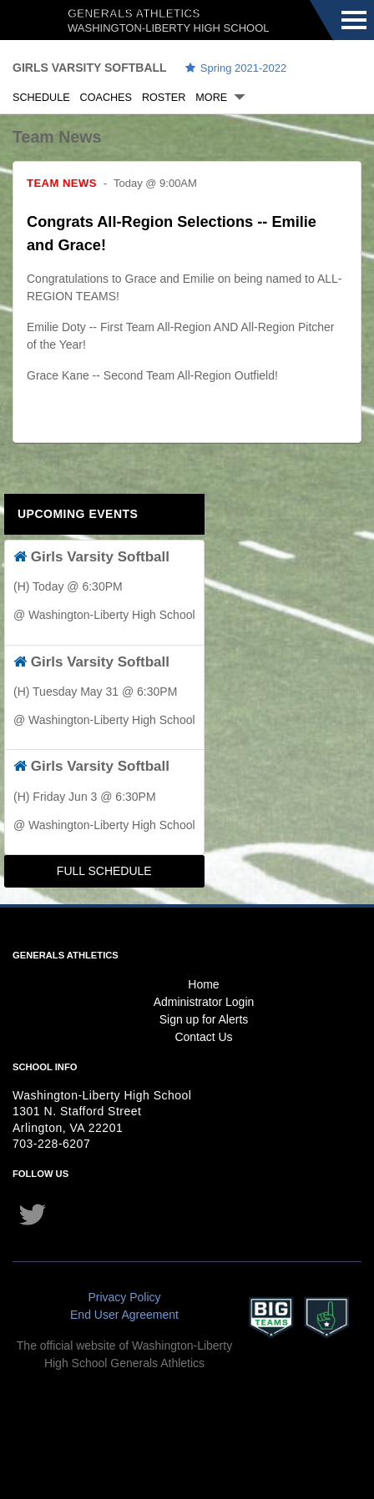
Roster (163, 97)
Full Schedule (104, 871)
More (211, 97)
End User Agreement (124, 1314)
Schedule (41, 97)
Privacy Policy (124, 1297)
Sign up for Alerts (204, 1019)
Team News (62, 183)
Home (203, 984)
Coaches (106, 97)
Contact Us (203, 1037)
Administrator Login (204, 1002)
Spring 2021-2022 (237, 68)
